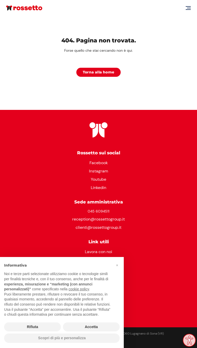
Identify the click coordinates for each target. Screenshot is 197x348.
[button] (117, 265)
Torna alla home (98, 72)
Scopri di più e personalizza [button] (62, 338)
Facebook (98, 162)
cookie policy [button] (79, 289)
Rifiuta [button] (32, 327)
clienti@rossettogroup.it (98, 227)
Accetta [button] (91, 327)
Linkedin (98, 187)
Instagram (98, 171)
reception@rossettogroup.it (98, 219)
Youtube (98, 179)
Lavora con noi (98, 251)
